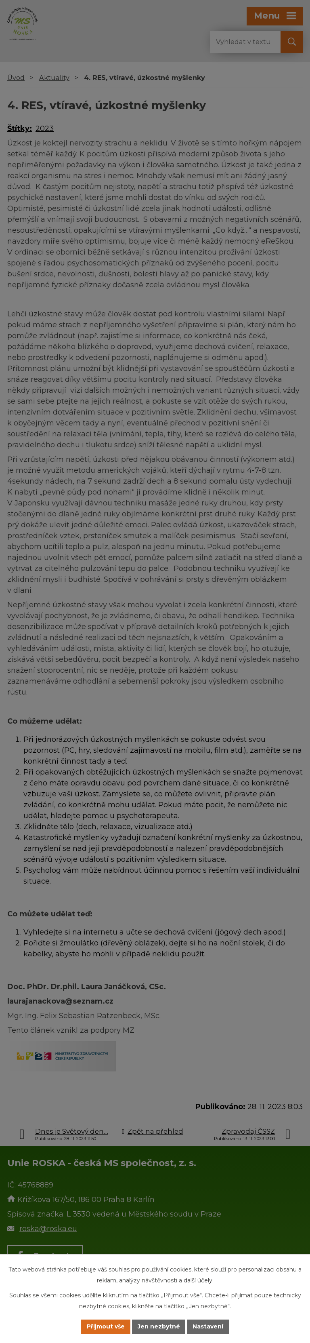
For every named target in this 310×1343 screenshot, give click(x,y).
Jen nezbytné (159, 1326)
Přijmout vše (106, 1326)
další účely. (199, 1280)
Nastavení (208, 1326)
